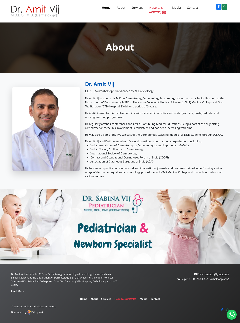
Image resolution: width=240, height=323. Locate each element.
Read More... (18, 291)
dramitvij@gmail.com (217, 274)
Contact (192, 8)
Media (176, 8)
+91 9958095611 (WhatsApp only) (210, 279)
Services (137, 8)
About (121, 8)
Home (106, 8)
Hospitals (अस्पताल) (157, 10)
